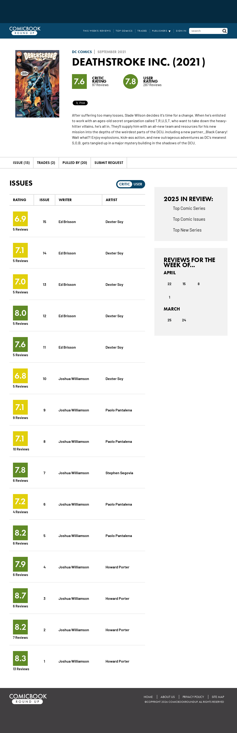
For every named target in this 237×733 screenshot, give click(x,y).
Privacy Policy (193, 697)
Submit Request (108, 162)
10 (44, 378)
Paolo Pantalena (119, 409)
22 (170, 284)
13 (44, 284)
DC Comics (82, 52)
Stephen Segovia (119, 472)
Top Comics (124, 30)
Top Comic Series (189, 208)
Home (148, 697)
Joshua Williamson (74, 378)
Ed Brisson (67, 221)
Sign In (181, 30)
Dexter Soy (114, 221)
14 (44, 252)
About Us (168, 697)
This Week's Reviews (97, 30)
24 (184, 320)
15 (44, 221)
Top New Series (187, 229)
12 (44, 315)
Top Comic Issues (189, 219)
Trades (142, 30)
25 (170, 320)
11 (44, 346)
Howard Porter (117, 566)
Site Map (218, 697)
